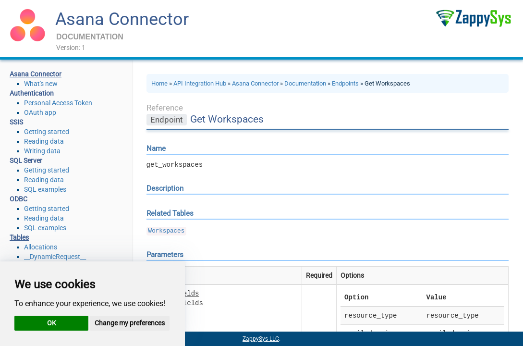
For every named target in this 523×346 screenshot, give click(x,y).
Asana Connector (122, 19)
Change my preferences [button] (130, 323)
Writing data (42, 151)
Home (159, 83)
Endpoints (345, 83)
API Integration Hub (199, 83)
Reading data (44, 141)
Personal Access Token (58, 103)
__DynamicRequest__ (55, 256)
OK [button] (51, 323)
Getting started (46, 132)
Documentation (305, 83)
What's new (41, 83)
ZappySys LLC (261, 338)
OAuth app (40, 112)
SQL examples (45, 189)
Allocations (40, 247)
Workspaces (166, 231)
